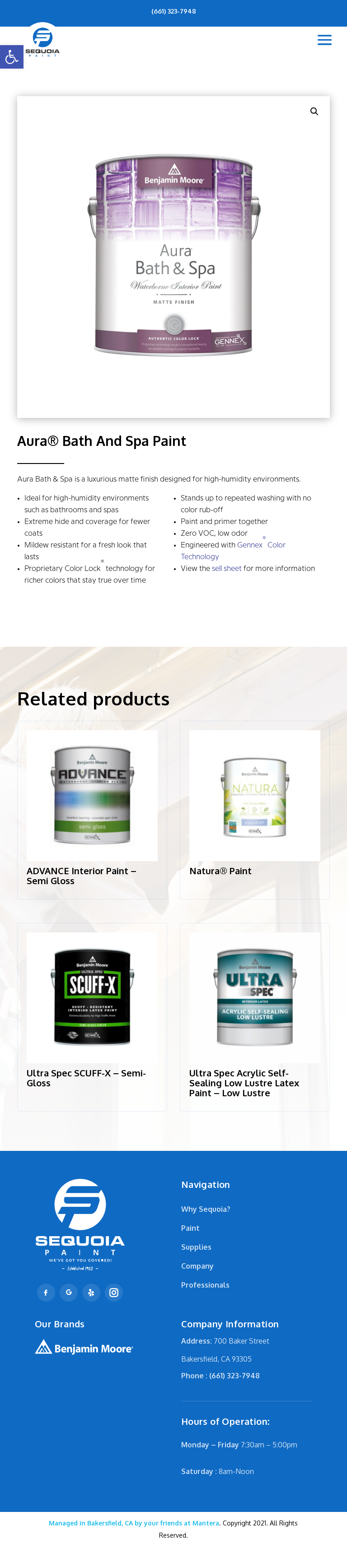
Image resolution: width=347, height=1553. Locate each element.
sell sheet (227, 569)
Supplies (196, 1247)
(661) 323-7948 (173, 11)
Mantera (134, 1523)
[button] (11, 57)
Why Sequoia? (205, 1209)
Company (197, 1265)
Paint (190, 1228)
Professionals (205, 1284)
